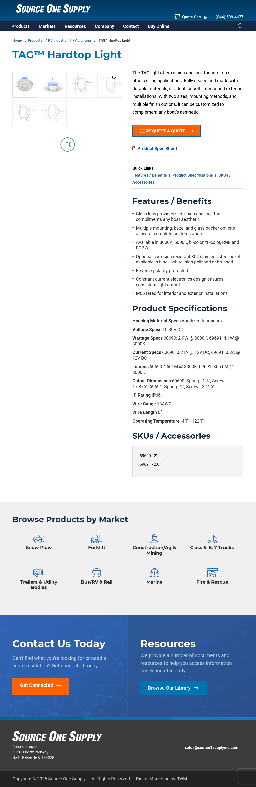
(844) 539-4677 (230, 17)
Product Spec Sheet (157, 151)
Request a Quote (169, 133)
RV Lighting (81, 43)
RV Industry (57, 43)
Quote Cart (188, 16)
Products (35, 43)
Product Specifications (192, 178)
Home (17, 43)
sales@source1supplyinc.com (211, 748)
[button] (114, 80)
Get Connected (36, 688)
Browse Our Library (169, 691)
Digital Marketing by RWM (161, 779)
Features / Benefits (149, 178)
